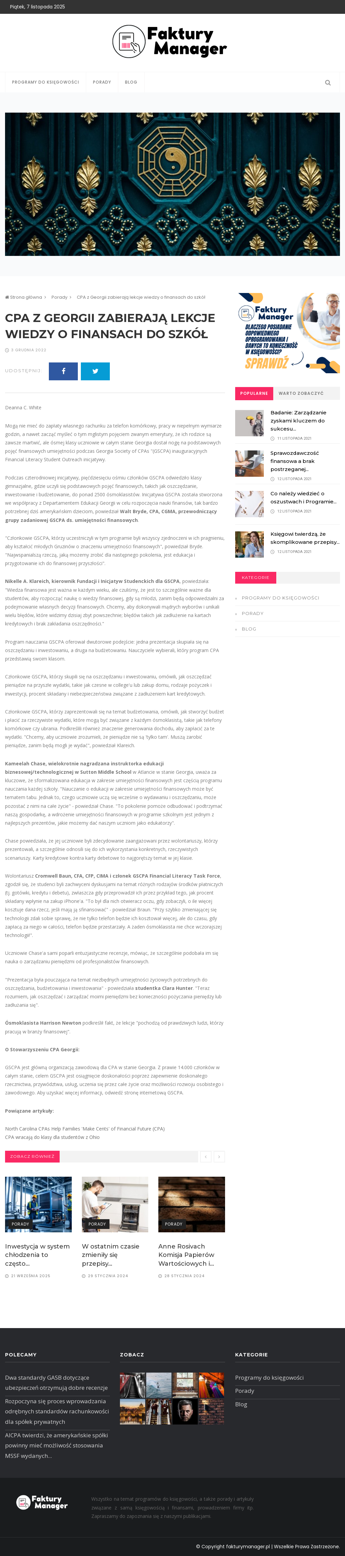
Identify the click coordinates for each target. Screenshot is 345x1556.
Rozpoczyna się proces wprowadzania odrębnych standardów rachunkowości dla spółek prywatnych (57, 1411)
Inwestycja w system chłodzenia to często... (37, 1255)
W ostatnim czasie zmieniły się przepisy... (110, 1255)
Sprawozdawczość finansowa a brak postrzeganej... (295, 461)
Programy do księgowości (45, 82)
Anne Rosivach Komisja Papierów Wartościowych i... (186, 1255)
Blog (131, 82)
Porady (102, 82)
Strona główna (23, 297)
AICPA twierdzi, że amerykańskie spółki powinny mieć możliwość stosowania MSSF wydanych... (56, 1445)
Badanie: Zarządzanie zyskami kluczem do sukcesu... (299, 420)
